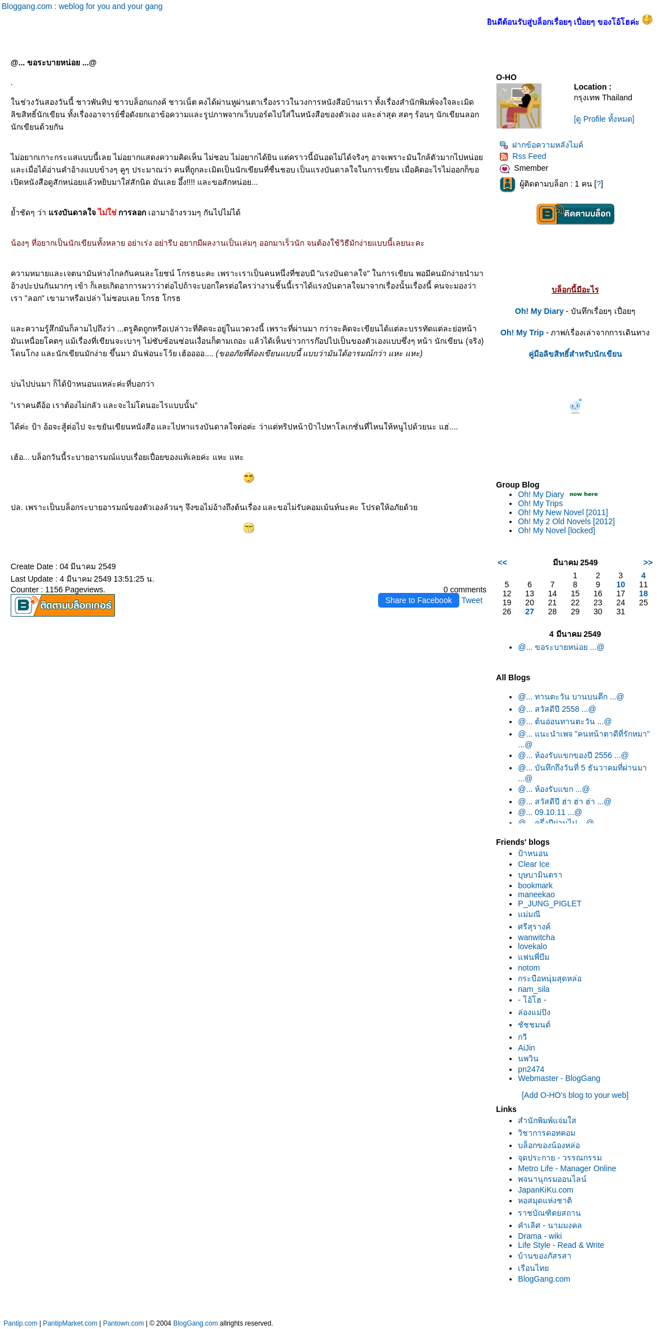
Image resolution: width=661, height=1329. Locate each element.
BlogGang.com (544, 1278)
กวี (522, 1037)
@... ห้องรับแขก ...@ (554, 789)
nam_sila (533, 989)
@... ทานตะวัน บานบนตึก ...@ (571, 696)
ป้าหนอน (533, 853)
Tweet (472, 600)
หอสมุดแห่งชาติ (545, 1200)
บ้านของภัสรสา (544, 1255)
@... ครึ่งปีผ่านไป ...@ (556, 822)
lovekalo (532, 946)
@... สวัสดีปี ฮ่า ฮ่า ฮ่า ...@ (564, 801)
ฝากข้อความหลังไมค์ (541, 144)
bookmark (535, 885)
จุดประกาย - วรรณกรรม (559, 1157)
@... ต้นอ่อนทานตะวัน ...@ (565, 721)
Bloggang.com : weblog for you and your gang (82, 6)
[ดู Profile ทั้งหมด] (604, 118)
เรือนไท (533, 1268)
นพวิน (528, 1058)
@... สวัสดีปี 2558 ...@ (557, 709)
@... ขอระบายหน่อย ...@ (561, 647)
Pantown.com (123, 1323)
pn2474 (531, 1069)
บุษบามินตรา (540, 874)
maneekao (536, 894)
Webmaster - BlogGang (559, 1078)
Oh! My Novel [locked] (556, 530)
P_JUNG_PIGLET (550, 903)
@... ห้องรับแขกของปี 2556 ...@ (573, 755)
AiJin (526, 1047)
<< (502, 562)
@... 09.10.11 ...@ (550, 812)
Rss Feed (522, 156)
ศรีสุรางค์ (534, 926)
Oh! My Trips (540, 503)
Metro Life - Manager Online (567, 1168)
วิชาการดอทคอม (546, 1132)
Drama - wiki (540, 1236)
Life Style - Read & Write (561, 1245)
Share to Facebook (418, 600)
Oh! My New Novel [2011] (563, 512)
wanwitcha (536, 937)
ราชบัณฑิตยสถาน (549, 1212)
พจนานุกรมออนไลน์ (552, 1179)
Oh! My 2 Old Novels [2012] (566, 521)
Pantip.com (20, 1323)
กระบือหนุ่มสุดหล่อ (550, 978)
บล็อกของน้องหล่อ (549, 1145)
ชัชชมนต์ (534, 1024)
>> (648, 562)
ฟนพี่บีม (533, 957)
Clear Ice (533, 864)
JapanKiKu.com (545, 1189)
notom (529, 967)
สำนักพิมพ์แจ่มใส (547, 1120)
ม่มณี (529, 914)
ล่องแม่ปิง (534, 1012)
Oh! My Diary (541, 494)
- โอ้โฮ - (532, 999)
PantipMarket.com (70, 1323)
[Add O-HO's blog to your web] (575, 1095)
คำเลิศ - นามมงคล (550, 1225)
